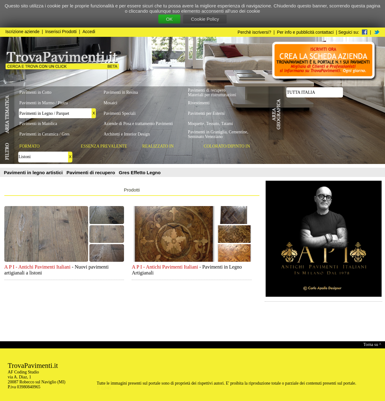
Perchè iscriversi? (254, 32)
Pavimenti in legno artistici (34, 172)
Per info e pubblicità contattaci (305, 32)
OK (169, 19)
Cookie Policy (205, 19)
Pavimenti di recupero (91, 172)
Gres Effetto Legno (139, 172)
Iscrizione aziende (23, 31)
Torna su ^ (372, 344)
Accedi (89, 31)
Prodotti (132, 189)
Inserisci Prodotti (61, 31)
